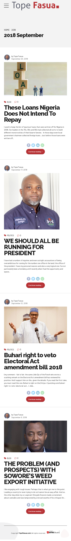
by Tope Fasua (17, 56)
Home (7, 29)
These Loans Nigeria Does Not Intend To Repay (32, 113)
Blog (9, 102)
